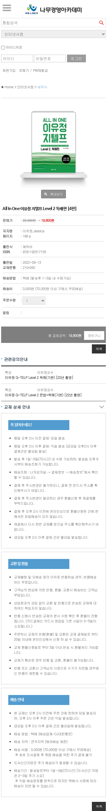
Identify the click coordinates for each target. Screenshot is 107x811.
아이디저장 (11, 47)
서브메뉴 (7, 7)
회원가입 (9, 70)
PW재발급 (40, 70)
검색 (101, 22)
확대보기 (56, 194)
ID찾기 (24, 70)
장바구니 (94, 335)
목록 (99, 348)
